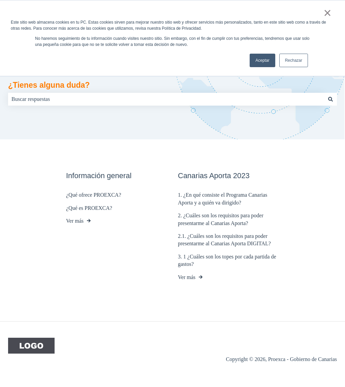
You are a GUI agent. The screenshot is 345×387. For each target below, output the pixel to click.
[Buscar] (330, 99)
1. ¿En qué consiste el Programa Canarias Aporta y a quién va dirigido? (222, 198)
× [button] (327, 13)
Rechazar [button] (293, 60)
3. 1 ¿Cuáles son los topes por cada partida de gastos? (227, 260)
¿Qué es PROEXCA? (89, 208)
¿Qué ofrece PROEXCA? (93, 195)
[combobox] (166, 99)
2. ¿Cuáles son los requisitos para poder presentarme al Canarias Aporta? (220, 219)
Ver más (75, 221)
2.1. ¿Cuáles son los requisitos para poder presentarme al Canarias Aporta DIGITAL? (224, 239)
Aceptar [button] (262, 60)
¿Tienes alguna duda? (49, 85)
